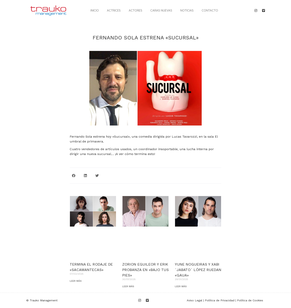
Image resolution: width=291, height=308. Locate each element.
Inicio (95, 10)
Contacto (210, 10)
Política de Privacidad (219, 300)
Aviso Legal (194, 300)
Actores (135, 10)
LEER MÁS (76, 281)
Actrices (114, 10)
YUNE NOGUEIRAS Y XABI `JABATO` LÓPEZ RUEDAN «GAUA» (198, 269)
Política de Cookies (250, 300)
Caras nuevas (161, 10)
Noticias (187, 10)
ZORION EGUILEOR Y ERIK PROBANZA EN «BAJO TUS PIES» (145, 269)
